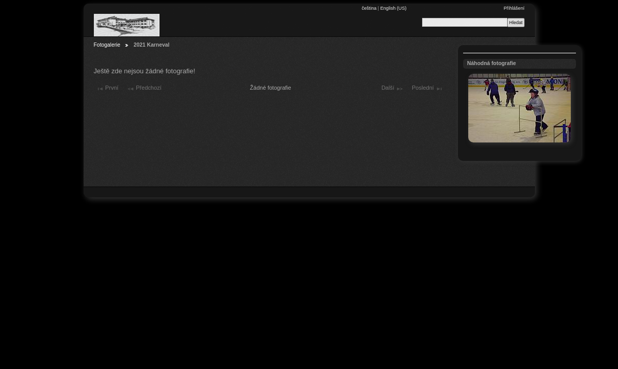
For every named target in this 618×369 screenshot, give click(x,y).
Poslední (427, 89)
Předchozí (144, 89)
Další (393, 89)
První (107, 89)
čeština (369, 8)
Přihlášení (514, 8)
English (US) (393, 8)
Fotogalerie (107, 45)
